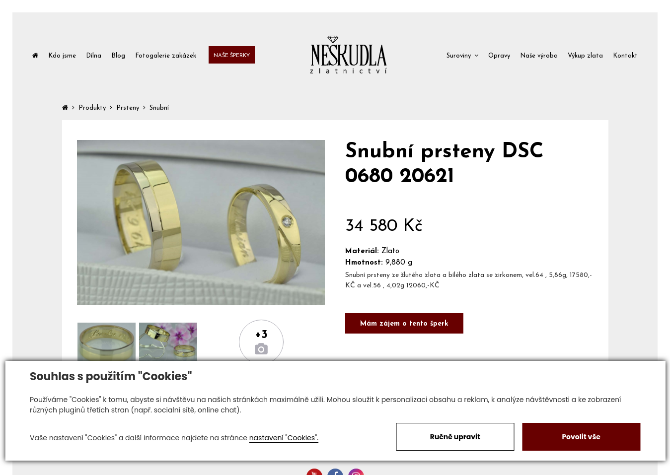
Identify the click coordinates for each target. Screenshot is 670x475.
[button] (462, 55)
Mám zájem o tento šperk (404, 324)
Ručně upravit (455, 437)
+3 (261, 335)
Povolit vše (581, 437)
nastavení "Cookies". (283, 438)
